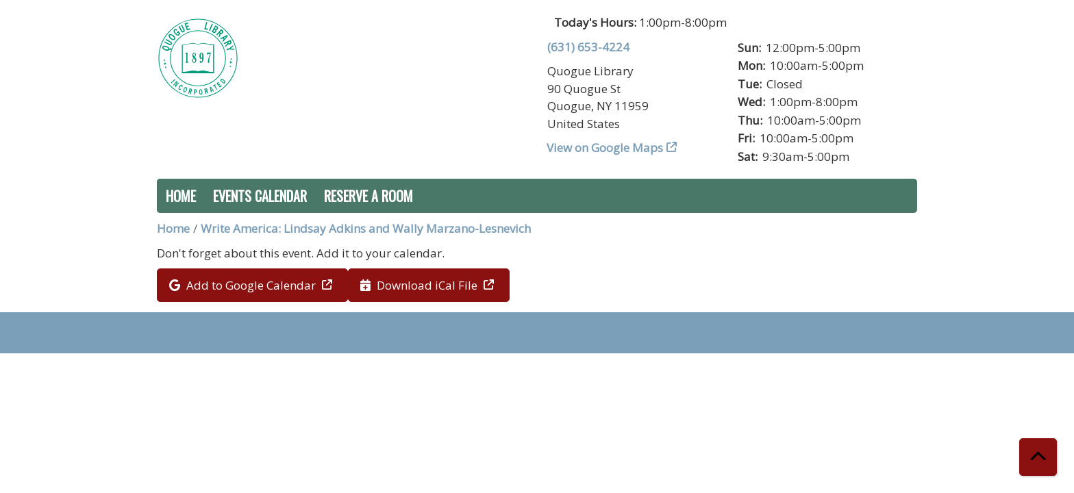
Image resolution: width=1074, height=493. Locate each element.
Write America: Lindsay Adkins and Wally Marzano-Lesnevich (366, 228)
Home (181, 196)
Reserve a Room (368, 196)
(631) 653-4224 (588, 47)
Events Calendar (260, 196)
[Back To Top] (1038, 457)
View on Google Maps (605, 147)
